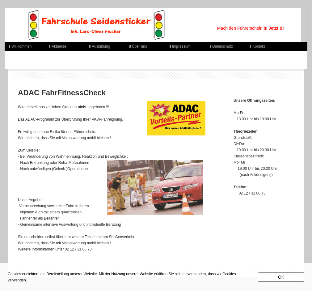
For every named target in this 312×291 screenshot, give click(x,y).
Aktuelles (59, 46)
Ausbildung (101, 46)
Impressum (181, 46)
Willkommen (21, 46)
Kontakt (258, 46)
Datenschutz (222, 46)
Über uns (139, 46)
